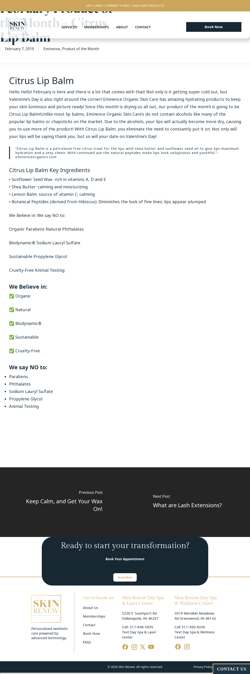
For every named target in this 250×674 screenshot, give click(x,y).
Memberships (96, 27)
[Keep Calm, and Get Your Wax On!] (62, 502)
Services (69, 27)
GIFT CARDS (94, 5)
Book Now (91, 633)
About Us (90, 607)
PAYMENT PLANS (117, 5)
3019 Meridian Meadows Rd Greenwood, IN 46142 (195, 616)
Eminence (51, 49)
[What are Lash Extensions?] (187, 502)
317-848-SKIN (141, 627)
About (122, 27)
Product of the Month (80, 49)
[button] (213, 27)
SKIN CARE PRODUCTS (148, 5)
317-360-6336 (193, 627)
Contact (143, 27)
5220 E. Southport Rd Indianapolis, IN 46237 (140, 616)
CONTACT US (231, 669)
